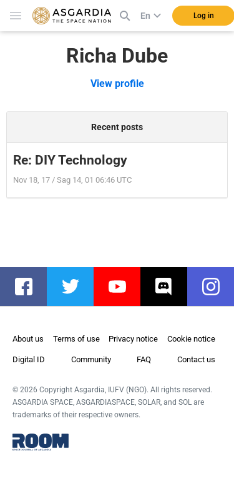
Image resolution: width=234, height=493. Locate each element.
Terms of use (76, 338)
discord (170, 286)
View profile (117, 83)
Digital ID (28, 359)
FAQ (144, 359)
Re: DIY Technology (70, 160)
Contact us (196, 359)
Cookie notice (191, 338)
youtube (123, 286)
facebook (29, 286)
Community (91, 359)
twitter (76, 286)
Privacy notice (133, 338)
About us (28, 338)
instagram (217, 286)
